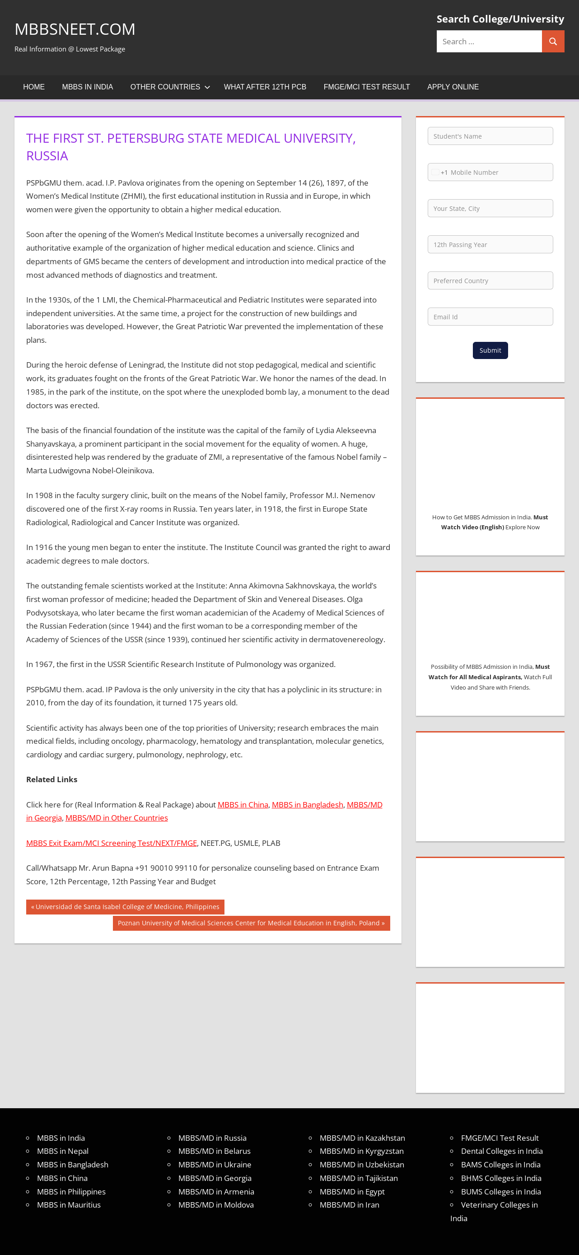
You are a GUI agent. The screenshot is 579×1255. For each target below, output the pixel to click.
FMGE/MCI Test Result (367, 87)
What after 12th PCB (265, 87)
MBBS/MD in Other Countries (116, 817)
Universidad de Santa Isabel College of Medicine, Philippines (127, 907)
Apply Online (453, 87)
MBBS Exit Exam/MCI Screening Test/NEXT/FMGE (111, 843)
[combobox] (438, 172)
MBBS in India (87, 87)
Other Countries (170, 87)
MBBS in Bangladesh (307, 804)
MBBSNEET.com (77, 29)
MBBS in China (243, 804)
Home (34, 87)
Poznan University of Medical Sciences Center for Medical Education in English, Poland (248, 924)
